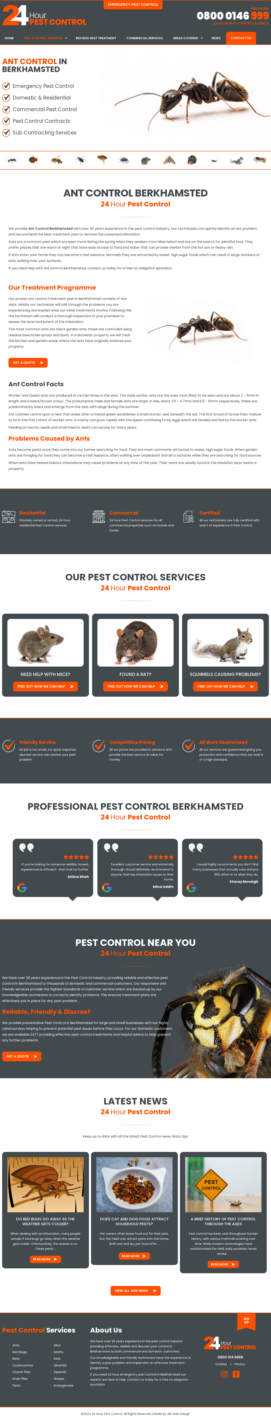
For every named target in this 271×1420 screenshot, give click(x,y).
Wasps (59, 1378)
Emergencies (63, 1385)
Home (9, 38)
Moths (58, 1351)
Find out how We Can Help (41, 685)
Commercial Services (144, 38)
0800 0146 (233, 16)
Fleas (16, 1385)
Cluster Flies (21, 1371)
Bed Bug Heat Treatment (96, 38)
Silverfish (60, 1364)
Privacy (240, 1363)
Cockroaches (22, 1364)
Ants (15, 1344)
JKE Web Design (178, 1413)
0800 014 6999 (230, 1356)
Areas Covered (185, 38)
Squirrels (60, 1371)
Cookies (221, 1363)
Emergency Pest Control (133, 5)
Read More (42, 1259)
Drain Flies (20, 1378)
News (216, 38)
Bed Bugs (19, 1351)
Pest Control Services (43, 38)
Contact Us (241, 38)
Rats (57, 1358)
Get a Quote (24, 362)
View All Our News (131, 1290)
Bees (16, 1358)
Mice (57, 1344)
